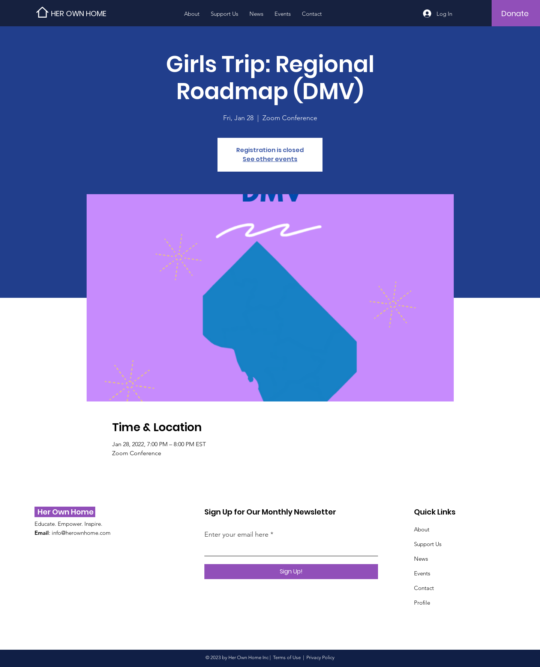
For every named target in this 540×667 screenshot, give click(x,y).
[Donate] (515, 13)
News (421, 558)
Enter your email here (236, 534)
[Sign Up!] (291, 571)
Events (422, 573)
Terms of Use (287, 657)
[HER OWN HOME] (84, 13)
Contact (424, 588)
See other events (270, 159)
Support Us (427, 544)
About (421, 529)
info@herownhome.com (81, 532)
